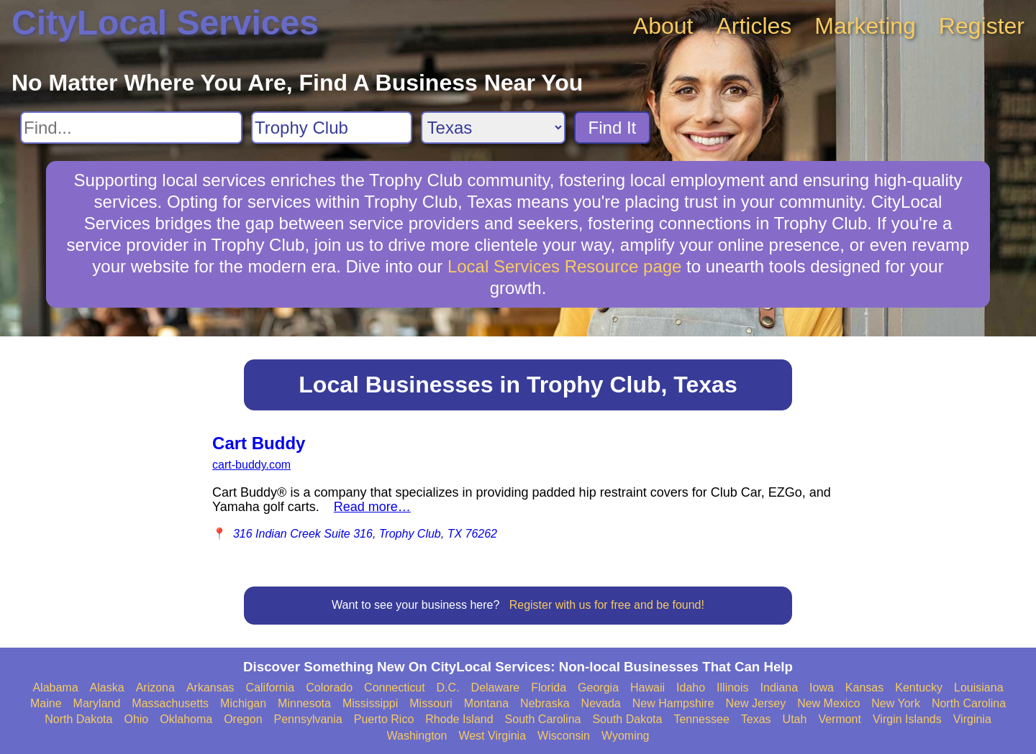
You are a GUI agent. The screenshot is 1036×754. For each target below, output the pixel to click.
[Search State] (493, 127)
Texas (756, 719)
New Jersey (756, 703)
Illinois (732, 687)
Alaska (107, 687)
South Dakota (627, 719)
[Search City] (331, 127)
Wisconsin (563, 736)
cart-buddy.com (251, 465)
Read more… (372, 507)
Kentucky (918, 687)
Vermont (839, 719)
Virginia (972, 719)
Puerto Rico (384, 719)
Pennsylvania (308, 719)
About (663, 26)
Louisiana (979, 687)
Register (981, 26)
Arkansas (210, 687)
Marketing (865, 26)
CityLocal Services (165, 23)
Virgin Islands (907, 719)
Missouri (431, 703)
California (270, 687)
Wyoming (625, 736)
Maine (46, 703)
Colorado (329, 687)
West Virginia (492, 736)
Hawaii (647, 687)
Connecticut (394, 687)
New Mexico (828, 703)
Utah (795, 719)
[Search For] (131, 127)
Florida (548, 687)
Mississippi (370, 703)
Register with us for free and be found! (606, 605)
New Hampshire (673, 703)
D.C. (448, 687)
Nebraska (544, 703)
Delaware (495, 687)
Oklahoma (186, 719)
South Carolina (543, 719)
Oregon (243, 719)
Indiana (779, 687)
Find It (613, 127)
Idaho (690, 687)
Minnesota (304, 703)
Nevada (601, 703)
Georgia (598, 687)
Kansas (864, 687)
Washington (416, 736)
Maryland (97, 703)
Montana (486, 703)
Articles (753, 26)
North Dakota (78, 719)
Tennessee (701, 719)
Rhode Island (459, 719)
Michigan (243, 703)
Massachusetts (170, 703)
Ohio (136, 719)
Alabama (55, 687)
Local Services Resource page (564, 266)
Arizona (155, 687)
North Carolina (969, 703)
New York (895, 703)
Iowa (821, 687)
